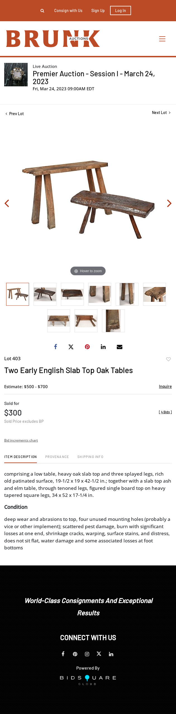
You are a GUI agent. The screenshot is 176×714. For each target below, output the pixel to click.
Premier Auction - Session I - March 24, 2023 (94, 77)
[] (165, 412)
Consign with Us (68, 10)
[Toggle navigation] (162, 38)
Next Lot (161, 112)
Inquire (165, 386)
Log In (120, 10)
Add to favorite (168, 359)
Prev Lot (15, 113)
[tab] (20, 459)
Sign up (98, 10)
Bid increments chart (21, 440)
